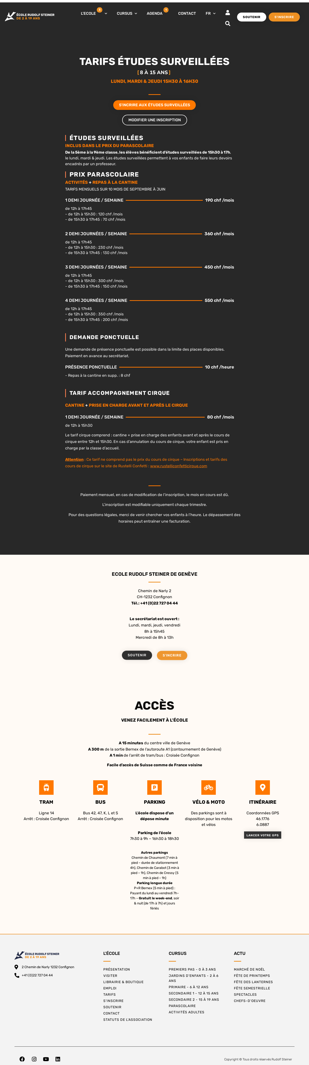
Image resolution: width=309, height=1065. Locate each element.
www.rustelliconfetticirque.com (178, 466)
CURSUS (127, 13)
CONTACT (187, 13)
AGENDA (158, 11)
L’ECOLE (94, 12)
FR (211, 13)
